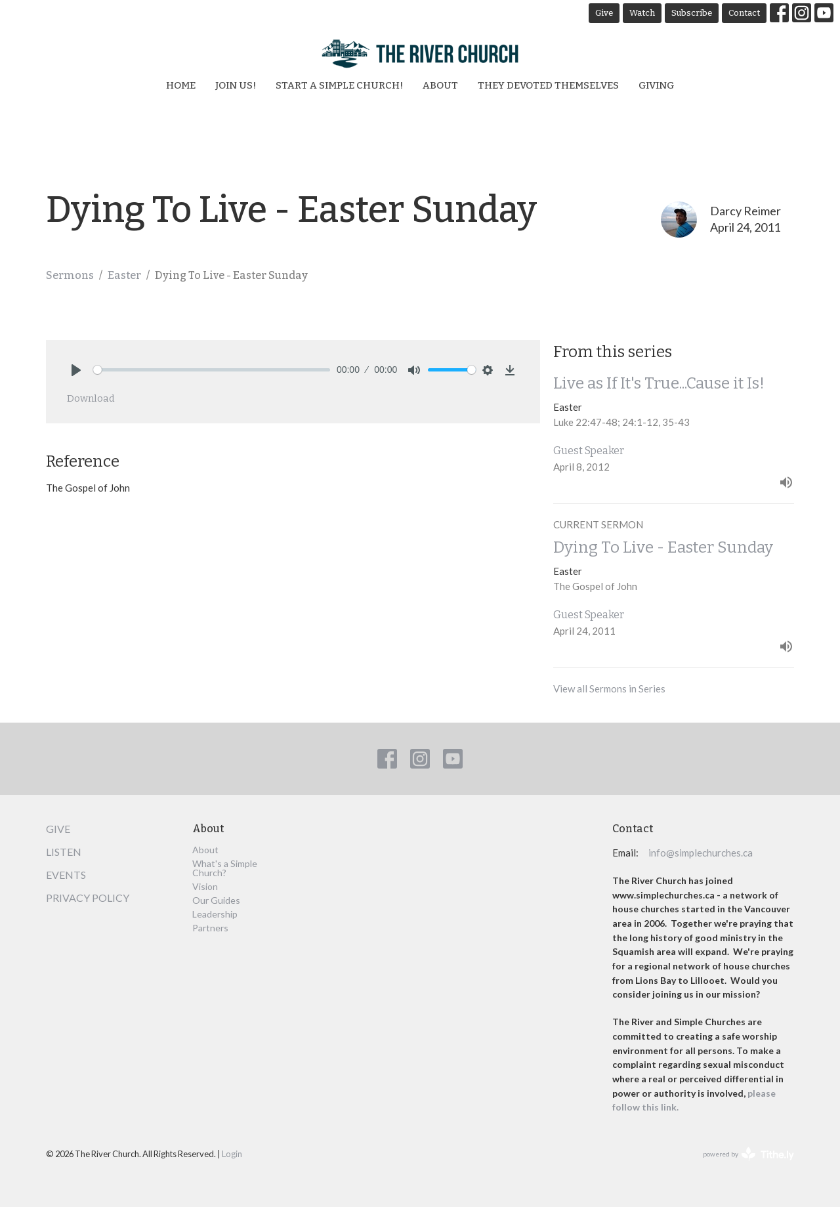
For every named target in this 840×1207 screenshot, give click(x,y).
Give (604, 13)
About (440, 85)
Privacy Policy (87, 897)
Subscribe (691, 13)
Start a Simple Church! (339, 85)
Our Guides (216, 900)
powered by (748, 1154)
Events (66, 874)
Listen (63, 851)
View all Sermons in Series (609, 688)
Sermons (70, 275)
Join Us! (235, 85)
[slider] (211, 370)
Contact (744, 13)
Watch (642, 13)
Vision (205, 886)
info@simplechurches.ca (700, 852)
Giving (656, 85)
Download (91, 398)
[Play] (76, 370)
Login (232, 1154)
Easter (124, 275)
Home (181, 85)
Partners (210, 927)
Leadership (215, 914)
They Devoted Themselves (548, 85)
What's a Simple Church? (224, 868)
